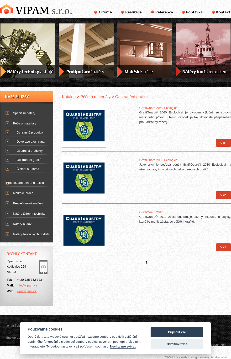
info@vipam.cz (27, 285)
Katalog (69, 97)
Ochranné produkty (30, 132)
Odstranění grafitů (29, 160)
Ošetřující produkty (30, 150)
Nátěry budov (19, 223)
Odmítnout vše (177, 344)
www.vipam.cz (27, 291)
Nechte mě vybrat (123, 346)
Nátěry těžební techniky (26, 212)
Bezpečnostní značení (25, 202)
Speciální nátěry (21, 112)
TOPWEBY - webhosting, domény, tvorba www (195, 357)
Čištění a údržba (28, 169)
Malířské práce (20, 192)
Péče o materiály (21, 122)
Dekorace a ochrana (31, 141)
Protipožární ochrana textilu (22, 182)
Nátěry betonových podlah (28, 233)
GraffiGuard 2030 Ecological (158, 160)
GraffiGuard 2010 (151, 212)
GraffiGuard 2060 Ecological (158, 108)
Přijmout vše (177, 332)
